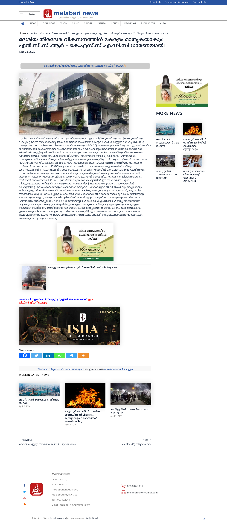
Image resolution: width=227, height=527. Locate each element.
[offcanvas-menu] (21, 14)
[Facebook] (24, 357)
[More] (83, 357)
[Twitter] (36, 357)
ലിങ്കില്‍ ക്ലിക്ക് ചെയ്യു (33, 304)
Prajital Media (92, 518)
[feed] (24, 504)
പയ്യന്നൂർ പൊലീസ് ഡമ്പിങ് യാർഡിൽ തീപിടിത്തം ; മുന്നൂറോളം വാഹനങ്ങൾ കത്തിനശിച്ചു (82, 418)
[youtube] (24, 498)
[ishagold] (69, 328)
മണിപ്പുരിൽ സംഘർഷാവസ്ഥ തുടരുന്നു (166, 177)
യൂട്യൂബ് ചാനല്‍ (94, 371)
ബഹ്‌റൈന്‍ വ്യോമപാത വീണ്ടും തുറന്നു (167, 145)
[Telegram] (71, 357)
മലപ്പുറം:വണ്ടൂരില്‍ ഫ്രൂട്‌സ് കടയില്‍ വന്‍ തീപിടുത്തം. (82, 269)
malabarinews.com (56, 518)
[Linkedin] (48, 357)
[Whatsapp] (59, 357)
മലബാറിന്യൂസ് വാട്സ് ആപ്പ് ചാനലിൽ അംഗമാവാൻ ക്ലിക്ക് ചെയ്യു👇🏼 (85, 68)
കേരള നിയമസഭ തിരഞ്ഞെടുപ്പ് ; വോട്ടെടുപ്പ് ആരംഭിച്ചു (193, 178)
